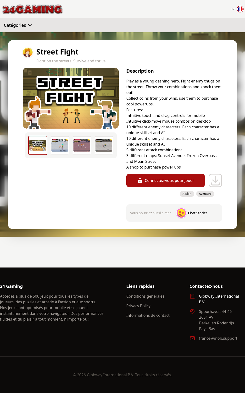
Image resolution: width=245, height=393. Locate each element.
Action (187, 194)
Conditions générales (145, 296)
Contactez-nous (206, 286)
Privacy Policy (138, 305)
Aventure (205, 194)
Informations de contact (148, 315)
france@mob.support (218, 338)
